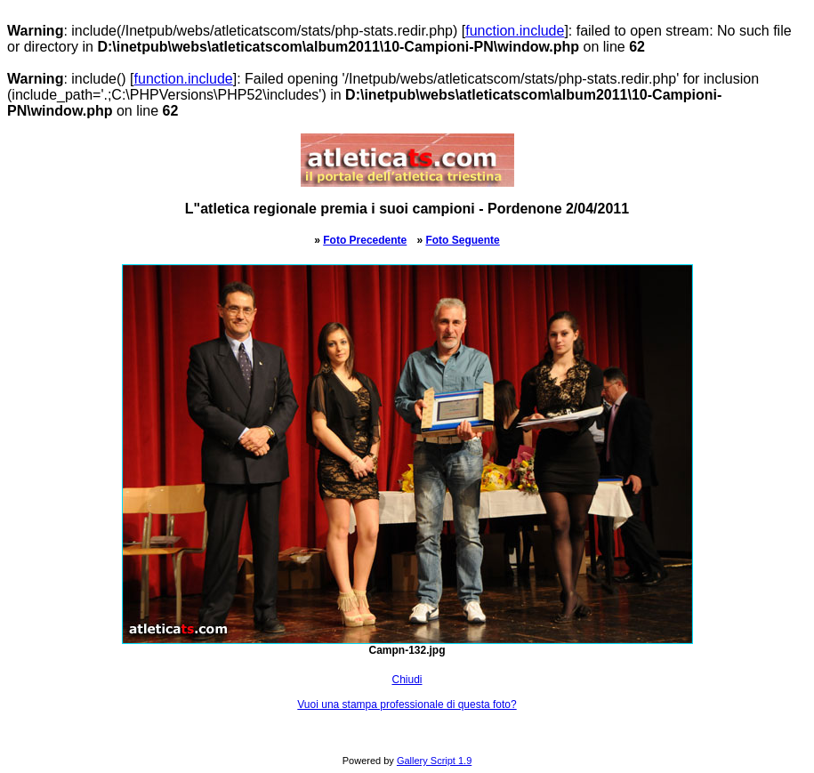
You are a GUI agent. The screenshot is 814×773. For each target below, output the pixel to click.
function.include (514, 30)
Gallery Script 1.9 (434, 760)
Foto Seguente (462, 240)
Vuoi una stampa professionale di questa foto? (406, 704)
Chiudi (406, 679)
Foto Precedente (365, 240)
